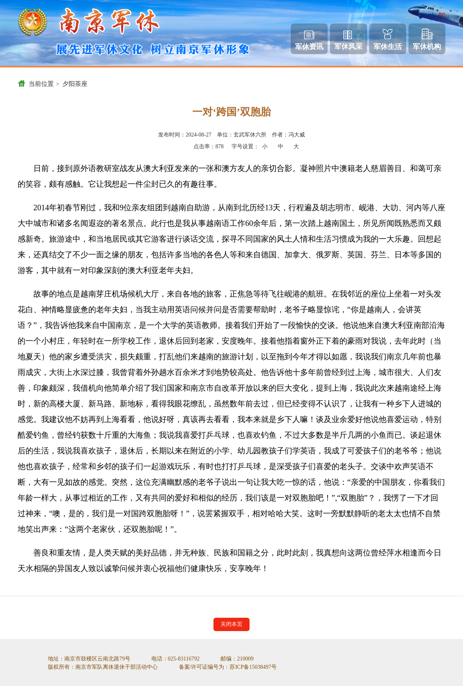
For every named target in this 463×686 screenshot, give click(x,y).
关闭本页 (231, 624)
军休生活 (388, 40)
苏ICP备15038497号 (253, 667)
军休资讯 (309, 41)
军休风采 (348, 41)
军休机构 (427, 40)
